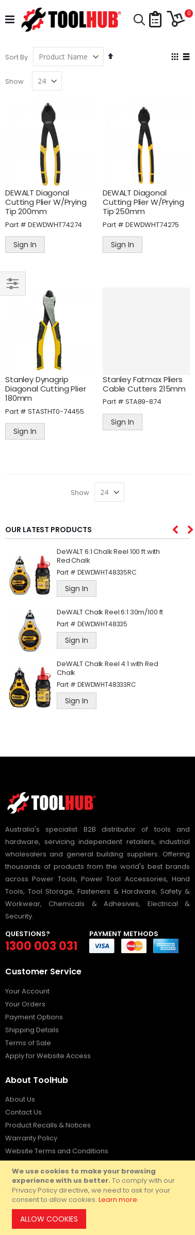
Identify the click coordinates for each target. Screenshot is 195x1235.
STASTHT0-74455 (56, 411)
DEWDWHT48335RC (107, 572)
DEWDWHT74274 (55, 225)
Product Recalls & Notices (48, 1125)
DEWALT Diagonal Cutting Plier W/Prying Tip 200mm (46, 202)
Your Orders (25, 1004)
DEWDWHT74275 (152, 225)
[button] (155, 20)
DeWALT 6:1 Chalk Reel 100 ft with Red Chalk (108, 556)
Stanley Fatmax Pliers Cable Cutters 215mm (144, 384)
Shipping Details (32, 1030)
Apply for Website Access (48, 1056)
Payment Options (34, 1017)
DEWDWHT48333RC (106, 684)
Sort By (16, 57)
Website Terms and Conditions (56, 1151)
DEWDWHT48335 (102, 624)
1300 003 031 (41, 946)
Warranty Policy (31, 1138)
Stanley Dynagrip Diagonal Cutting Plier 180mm (45, 388)
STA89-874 (143, 401)
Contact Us (23, 1112)
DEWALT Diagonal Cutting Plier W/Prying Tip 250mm (143, 202)
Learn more (118, 1199)
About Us (20, 1099)
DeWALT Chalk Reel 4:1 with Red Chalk (107, 668)
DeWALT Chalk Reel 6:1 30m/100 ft (110, 612)
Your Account (27, 991)
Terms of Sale (28, 1043)
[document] (99, 1198)
